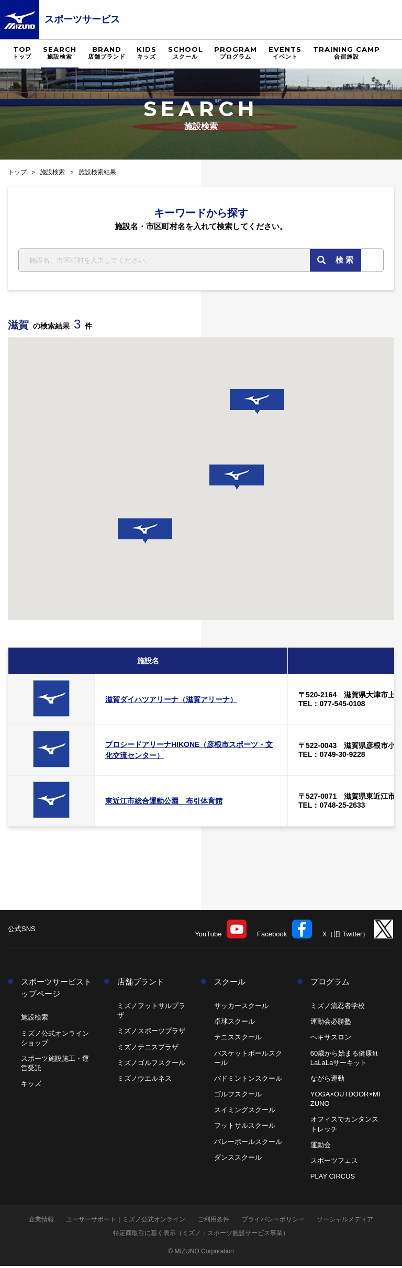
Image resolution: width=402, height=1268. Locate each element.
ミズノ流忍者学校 (337, 1008)
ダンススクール (238, 1159)
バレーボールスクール (248, 1143)
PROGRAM (235, 53)
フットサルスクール (244, 1127)
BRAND (107, 53)
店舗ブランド (140, 983)
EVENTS (285, 53)
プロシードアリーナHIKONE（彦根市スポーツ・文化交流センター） (189, 752)
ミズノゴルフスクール (151, 1064)
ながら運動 (327, 1080)
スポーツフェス (334, 1163)
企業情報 (41, 1221)
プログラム (330, 983)
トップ (17, 172)
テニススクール (238, 1039)
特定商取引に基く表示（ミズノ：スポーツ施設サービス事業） (201, 1235)
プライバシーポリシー (273, 1221)
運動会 (320, 1147)
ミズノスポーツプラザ (151, 1033)
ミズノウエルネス (144, 1080)
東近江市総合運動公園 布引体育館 (163, 803)
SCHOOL (185, 53)
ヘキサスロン (330, 1039)
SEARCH (59, 53)
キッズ (31, 1086)
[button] (145, 533)
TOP (22, 53)
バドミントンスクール (248, 1080)
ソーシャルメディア (345, 1221)
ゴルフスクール (238, 1096)
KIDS (147, 53)
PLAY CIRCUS (332, 1178)
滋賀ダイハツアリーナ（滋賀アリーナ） (171, 701)
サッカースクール (241, 1008)
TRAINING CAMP (346, 53)
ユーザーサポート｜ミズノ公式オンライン (125, 1221)
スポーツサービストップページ (56, 989)
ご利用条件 (213, 1221)
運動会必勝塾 (330, 1023)
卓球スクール (234, 1023)
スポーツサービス (82, 19)
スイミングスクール (244, 1112)
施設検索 (52, 172)
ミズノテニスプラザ (147, 1048)
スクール (229, 983)
